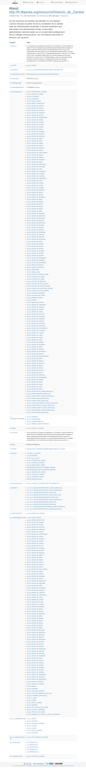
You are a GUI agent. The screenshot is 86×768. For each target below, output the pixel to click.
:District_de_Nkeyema (35, 363)
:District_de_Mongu (35, 206)
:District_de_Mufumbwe (36, 223)
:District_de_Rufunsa (35, 370)
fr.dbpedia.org (64, 16)
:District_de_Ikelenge (35, 321)
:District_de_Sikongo (35, 379)
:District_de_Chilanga (35, 307)
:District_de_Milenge (35, 201)
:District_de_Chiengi (35, 115)
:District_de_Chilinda (35, 309)
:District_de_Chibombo (36, 113)
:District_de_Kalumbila (36, 323)
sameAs (13, 453)
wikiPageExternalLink (17, 74)
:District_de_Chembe (35, 302)
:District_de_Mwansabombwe (38, 356)
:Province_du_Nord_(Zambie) (38, 290)
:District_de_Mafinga (35, 342)
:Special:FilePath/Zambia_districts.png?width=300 (45, 69)
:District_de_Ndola (34, 241)
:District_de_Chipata (35, 127)
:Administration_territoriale (37, 91)
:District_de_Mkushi (35, 204)
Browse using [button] (28, 2)
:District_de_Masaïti (35, 194)
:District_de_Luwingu (35, 187)
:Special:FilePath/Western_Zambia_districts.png (44, 490)
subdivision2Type (18, 737)
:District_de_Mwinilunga (36, 232)
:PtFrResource (32, 742)
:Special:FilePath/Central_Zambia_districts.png (44, 495)
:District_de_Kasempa (35, 159)
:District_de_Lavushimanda (37, 328)
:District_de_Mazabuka (36, 197)
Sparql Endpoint (71, 2)
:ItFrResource (32, 749)
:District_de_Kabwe (35, 138)
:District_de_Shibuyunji (36, 375)
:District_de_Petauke (35, 246)
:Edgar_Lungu (33, 272)
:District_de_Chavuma (36, 110)
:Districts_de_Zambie (36, 513)
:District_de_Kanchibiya (36, 326)
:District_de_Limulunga (36, 330)
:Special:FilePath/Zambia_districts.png (41, 492)
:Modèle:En (32, 417)
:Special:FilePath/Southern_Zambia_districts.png (44, 488)
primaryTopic (16, 756)
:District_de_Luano (35, 335)
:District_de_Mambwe (35, 190)
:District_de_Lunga (35, 337)
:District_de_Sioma (35, 384)
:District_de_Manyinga (36, 344)
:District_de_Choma (35, 129)
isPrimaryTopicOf (16, 513)
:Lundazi (32, 698)
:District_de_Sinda (34, 382)
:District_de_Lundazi (35, 183)
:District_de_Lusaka (35, 185)
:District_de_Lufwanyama (36, 178)
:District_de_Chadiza (35, 106)
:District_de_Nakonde (35, 234)
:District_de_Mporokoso (36, 216)
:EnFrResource (32, 747)
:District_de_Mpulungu (36, 218)
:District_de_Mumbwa (35, 225)
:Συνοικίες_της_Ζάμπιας (36, 460)
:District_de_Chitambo (36, 319)
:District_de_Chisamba (36, 316)
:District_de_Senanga (35, 251)
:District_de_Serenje (35, 253)
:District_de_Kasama (35, 157)
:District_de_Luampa (35, 333)
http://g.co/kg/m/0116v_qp (34, 479)
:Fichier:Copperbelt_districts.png (38, 393)
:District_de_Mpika (34, 211)
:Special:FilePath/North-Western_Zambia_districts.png (46, 506)
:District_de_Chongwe (35, 131)
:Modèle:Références (35, 421)
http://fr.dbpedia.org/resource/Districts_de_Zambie (46, 12)
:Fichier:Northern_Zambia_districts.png (40, 405)
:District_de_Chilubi (35, 120)
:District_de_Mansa (35, 192)
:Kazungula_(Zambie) (35, 691)
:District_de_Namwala (35, 237)
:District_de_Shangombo (36, 258)
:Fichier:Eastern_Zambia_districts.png (40, 396)
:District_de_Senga (35, 372)
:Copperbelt (32, 99)
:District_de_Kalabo (35, 143)
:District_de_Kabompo (36, 136)
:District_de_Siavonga (35, 260)
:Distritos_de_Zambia (36, 462)
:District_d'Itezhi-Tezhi (35, 103)
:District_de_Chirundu (35, 314)
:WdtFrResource (33, 752)
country (13, 65)
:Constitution (33, 96)
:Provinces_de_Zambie (36, 295)
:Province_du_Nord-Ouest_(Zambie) (40, 288)
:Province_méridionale (36, 293)
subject (13, 428)
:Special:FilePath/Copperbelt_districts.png (42, 497)
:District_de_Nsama (35, 365)
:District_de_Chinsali (35, 124)
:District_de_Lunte (34, 340)
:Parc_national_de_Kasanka (37, 707)
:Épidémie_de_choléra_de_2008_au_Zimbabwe (43, 714)
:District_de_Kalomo (35, 145)
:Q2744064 (32, 455)
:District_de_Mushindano (36, 351)
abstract (13, 46)
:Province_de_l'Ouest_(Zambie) (38, 286)
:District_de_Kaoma (35, 150)
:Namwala (32, 705)
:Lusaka (31, 700)
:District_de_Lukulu (35, 180)
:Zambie (31, 65)
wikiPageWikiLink (16, 91)
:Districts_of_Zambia (33, 453)
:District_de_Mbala (34, 199)
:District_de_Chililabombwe (37, 117)
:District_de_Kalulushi (35, 148)
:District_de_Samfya (35, 248)
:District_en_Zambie (35, 94)
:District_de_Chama (35, 108)
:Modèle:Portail (33, 419)
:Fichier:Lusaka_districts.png (37, 400)
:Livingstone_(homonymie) (37, 695)
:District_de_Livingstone (36, 171)
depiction (13, 488)
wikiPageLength (15, 83)
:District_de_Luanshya (36, 176)
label (12, 444)
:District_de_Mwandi (35, 354)
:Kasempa (32, 688)
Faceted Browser (57, 2)
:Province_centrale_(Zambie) (37, 274)
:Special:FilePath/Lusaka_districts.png (41, 504)
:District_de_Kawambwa (36, 164)
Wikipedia (29, 765)
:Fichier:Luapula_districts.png (38, 398)
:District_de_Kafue (34, 141)
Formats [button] (41, 2)
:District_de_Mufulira (35, 220)
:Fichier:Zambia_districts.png (37, 412)
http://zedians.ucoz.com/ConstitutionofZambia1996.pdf (43, 74)
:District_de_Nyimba (35, 244)
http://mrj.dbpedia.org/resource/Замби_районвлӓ (41, 469)
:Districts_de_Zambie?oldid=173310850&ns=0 (43, 483)
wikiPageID (14, 78)
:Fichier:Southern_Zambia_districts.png (41, 407)
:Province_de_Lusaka (35, 279)
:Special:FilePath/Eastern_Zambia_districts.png (44, 499)
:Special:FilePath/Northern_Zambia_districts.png (44, 509)
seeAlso (13, 449)
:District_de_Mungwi (35, 227)
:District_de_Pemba (35, 368)
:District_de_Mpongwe (36, 213)
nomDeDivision (17, 718)
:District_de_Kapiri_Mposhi (37, 152)
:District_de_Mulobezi (35, 349)
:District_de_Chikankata (36, 304)
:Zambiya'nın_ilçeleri (35, 476)
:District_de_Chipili (34, 311)
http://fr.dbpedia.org (42, 16)
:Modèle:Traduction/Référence (38, 424)
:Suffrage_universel (35, 297)
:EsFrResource (32, 745)
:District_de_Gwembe (35, 134)
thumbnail (14, 69)
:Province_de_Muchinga (36, 281)
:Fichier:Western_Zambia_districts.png (40, 410)
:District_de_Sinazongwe (36, 262)
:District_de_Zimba (35, 389)
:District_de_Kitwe (34, 169)
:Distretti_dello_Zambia (36, 465)
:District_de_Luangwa (35, 173)
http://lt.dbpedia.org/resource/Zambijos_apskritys (41, 467)
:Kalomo (31, 686)
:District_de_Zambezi (35, 267)
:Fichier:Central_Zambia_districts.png (40, 391)
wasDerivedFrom (16, 483)
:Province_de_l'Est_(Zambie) (37, 283)
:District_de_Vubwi (34, 386)
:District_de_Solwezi (35, 265)
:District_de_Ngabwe (35, 361)
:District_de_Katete (35, 162)
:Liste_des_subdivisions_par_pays (39, 693)
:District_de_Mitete (34, 347)
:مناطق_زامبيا (33, 458)
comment (13, 432)
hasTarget (15, 742)
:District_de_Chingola (35, 122)
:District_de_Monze (35, 209)
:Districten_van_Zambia (36, 472)
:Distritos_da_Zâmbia (35, 474)
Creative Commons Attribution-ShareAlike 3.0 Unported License (59, 765)
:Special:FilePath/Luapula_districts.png (41, 502)
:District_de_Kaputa (35, 155)
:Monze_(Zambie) (34, 702)
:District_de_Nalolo (35, 358)
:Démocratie (33, 269)
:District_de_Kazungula (36, 166)
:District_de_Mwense (35, 230)
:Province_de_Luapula (36, 276)
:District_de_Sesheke (35, 255)
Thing (21, 16)
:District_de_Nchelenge (36, 239)
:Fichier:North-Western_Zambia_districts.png (42, 403)
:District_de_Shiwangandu (37, 377)
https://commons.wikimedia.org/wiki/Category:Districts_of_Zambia (46, 449)
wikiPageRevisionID (17, 87)
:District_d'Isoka (34, 101)
